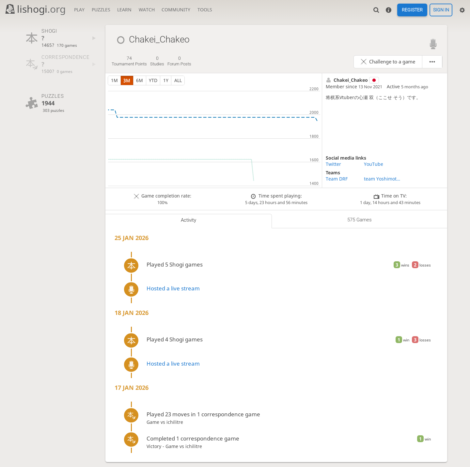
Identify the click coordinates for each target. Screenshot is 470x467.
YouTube (373, 164)
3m (126, 80)
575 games (359, 220)
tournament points (129, 61)
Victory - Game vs (166, 446)
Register (412, 10)
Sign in (441, 10)
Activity (188, 220)
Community (176, 10)
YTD (153, 80)
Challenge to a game (392, 61)
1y (165, 80)
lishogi (35, 9)
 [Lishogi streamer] (433, 43)
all (178, 80)
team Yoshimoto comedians (383, 179)
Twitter (333, 164)
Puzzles (101, 10)
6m (139, 80)
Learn (124, 10)
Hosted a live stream (173, 288)
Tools (204, 10)
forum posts (179, 61)
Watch (147, 10)
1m (114, 80)
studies (157, 61)
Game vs (156, 422)
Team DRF (337, 179)
